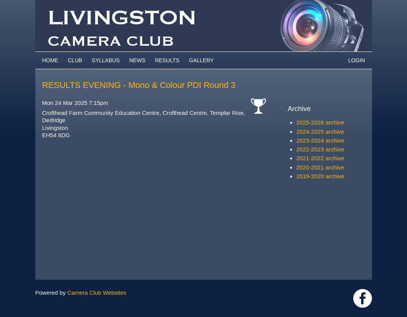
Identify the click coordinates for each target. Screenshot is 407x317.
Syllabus (106, 60)
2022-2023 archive (320, 149)
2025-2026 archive (320, 122)
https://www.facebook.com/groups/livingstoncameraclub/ (362, 298)
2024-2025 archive (320, 131)
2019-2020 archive (320, 176)
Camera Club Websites (96, 292)
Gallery (201, 60)
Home (50, 60)
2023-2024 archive (320, 140)
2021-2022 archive (320, 158)
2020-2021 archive (320, 167)
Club (75, 60)
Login (356, 60)
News (137, 60)
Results (167, 60)
